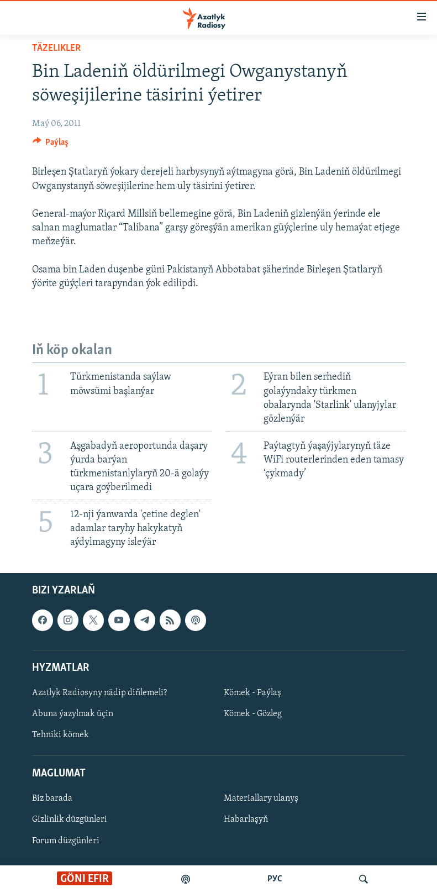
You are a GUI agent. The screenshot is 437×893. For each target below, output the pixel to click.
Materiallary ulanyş (261, 799)
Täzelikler (56, 48)
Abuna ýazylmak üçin (72, 714)
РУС (274, 879)
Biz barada (52, 799)
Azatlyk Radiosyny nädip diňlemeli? (99, 693)
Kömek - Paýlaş (252, 693)
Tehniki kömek (60, 735)
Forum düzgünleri (65, 841)
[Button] (51, 144)
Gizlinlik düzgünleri (69, 820)
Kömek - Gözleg (253, 714)
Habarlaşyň (246, 820)
